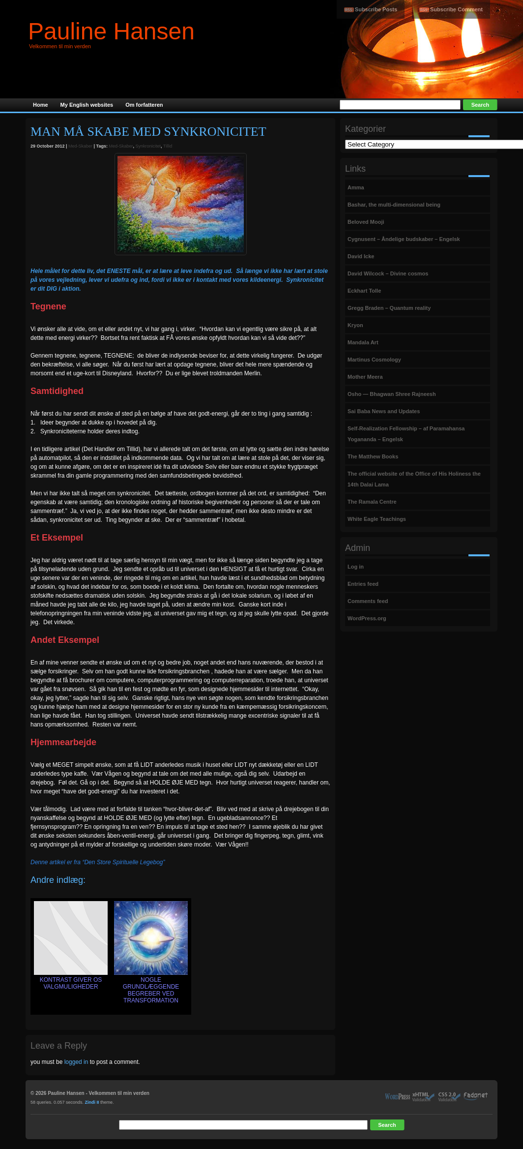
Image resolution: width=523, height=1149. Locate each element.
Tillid (167, 146)
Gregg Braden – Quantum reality (389, 308)
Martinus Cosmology (374, 360)
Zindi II (92, 1102)
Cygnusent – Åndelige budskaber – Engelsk (404, 239)
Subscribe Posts (376, 9)
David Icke (361, 256)
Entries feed (363, 584)
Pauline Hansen (111, 31)
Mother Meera (365, 377)
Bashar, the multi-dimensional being (394, 205)
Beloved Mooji (366, 222)
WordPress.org (367, 618)
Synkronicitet (148, 146)
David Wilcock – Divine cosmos (388, 273)
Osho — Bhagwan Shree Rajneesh (392, 394)
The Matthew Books (373, 456)
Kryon (355, 325)
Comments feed (368, 601)
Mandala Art (363, 342)
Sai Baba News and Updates (384, 411)
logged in (76, 1061)
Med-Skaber (80, 146)
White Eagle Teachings (377, 519)
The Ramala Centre (372, 502)
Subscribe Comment (456, 9)
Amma (356, 187)
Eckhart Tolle (364, 291)
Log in (356, 567)
